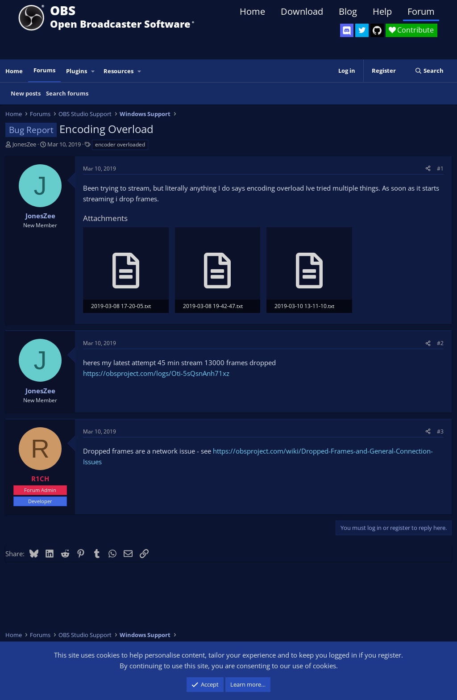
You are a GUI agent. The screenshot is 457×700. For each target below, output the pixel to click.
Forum (421, 11)
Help (382, 11)
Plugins (76, 71)
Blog (348, 11)
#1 (440, 168)
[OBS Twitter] (362, 30)
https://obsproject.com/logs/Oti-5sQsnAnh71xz (156, 373)
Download (302, 11)
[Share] (428, 168)
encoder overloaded (120, 144)
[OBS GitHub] (377, 30)
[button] (93, 71)
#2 (440, 343)
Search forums (67, 93)
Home (252, 11)
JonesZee (24, 144)
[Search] (429, 71)
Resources (118, 71)
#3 (440, 431)
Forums (44, 70)
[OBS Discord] (346, 30)
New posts (26, 93)
